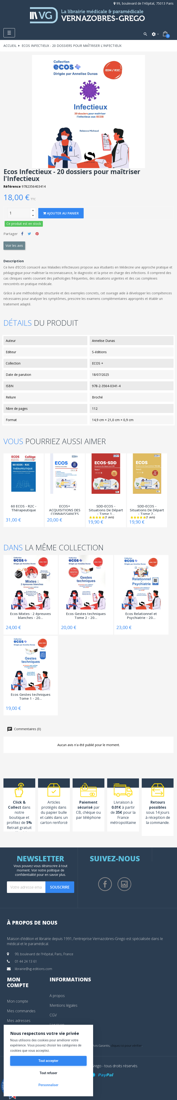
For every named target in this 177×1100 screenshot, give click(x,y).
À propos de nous (32, 922)
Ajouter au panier (61, 213)
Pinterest (37, 233)
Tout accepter (48, 1061)
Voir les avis (14, 245)
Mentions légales (63, 1005)
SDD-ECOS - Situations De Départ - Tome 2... (147, 509)
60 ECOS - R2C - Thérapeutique (23, 508)
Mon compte (17, 1001)
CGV (53, 1015)
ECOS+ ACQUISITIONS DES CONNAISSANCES (64, 509)
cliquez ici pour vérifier (126, 1046)
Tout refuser (48, 1073)
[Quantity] (18, 213)
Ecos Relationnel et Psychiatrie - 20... (141, 616)
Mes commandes (21, 1010)
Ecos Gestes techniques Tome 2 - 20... (86, 616)
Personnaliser (48, 1085)
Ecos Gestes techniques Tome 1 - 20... (30, 697)
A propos (57, 995)
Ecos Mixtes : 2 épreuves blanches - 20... (30, 616)
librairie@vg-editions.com (33, 969)
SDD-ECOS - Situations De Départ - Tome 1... (106, 509)
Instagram (124, 884)
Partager (22, 233)
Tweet (29, 233)
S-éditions (99, 352)
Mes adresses (18, 1020)
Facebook (105, 884)
